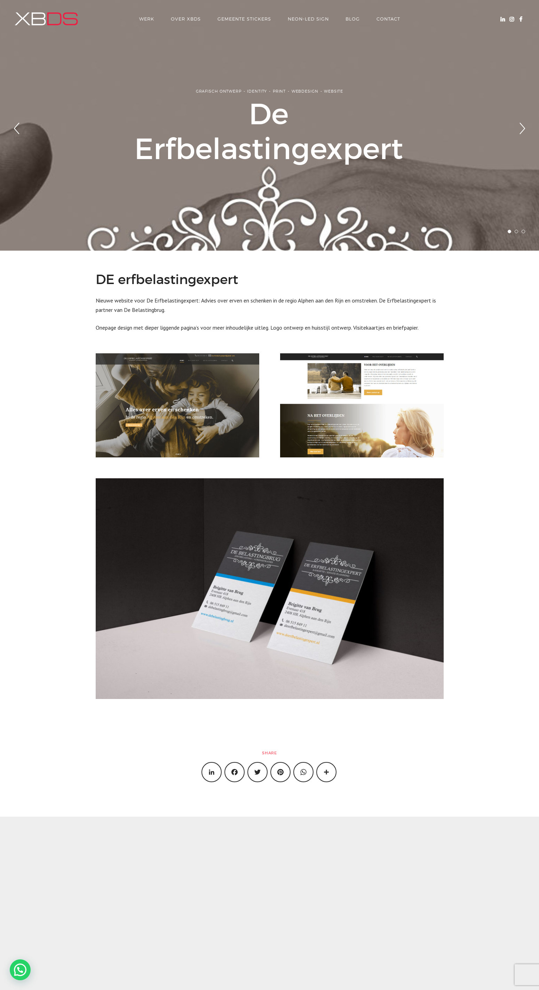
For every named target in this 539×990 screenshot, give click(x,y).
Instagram (511, 19)
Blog (353, 19)
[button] (20, 969)
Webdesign (305, 91)
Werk (146, 19)
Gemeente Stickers (244, 19)
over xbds (186, 19)
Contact (388, 19)
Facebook (520, 19)
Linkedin (502, 19)
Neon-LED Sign (308, 19)
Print (279, 91)
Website (333, 91)
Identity (257, 91)
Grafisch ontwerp (218, 91)
